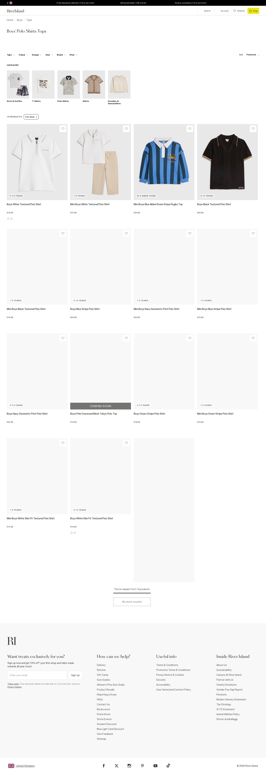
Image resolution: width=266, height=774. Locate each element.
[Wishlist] (63, 128)
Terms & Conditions (167, 665)
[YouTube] (155, 765)
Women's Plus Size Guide (111, 684)
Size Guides (103, 679)
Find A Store (103, 714)
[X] (117, 765)
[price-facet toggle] (73, 55)
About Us (221, 665)
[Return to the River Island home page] (18, 11)
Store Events (104, 719)
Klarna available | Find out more (190, 3)
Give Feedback (105, 734)
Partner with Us (224, 679)
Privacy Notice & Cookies (170, 675)
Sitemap (101, 739)
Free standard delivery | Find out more (75, 3)
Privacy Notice (14, 687)
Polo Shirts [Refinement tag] (31, 117)
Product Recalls (106, 689)
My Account (103, 709)
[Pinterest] (142, 765)
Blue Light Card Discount (110, 729)
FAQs (100, 699)
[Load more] (132, 602)
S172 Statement (225, 709)
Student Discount (107, 724)
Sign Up (75, 675)
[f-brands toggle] (61, 55)
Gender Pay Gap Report (229, 689)
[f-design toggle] (36, 55)
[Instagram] (129, 765)
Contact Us (103, 704)
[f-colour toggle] (23, 55)
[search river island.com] (205, 11)
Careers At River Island (228, 675)
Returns (101, 670)
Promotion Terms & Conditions (173, 670)
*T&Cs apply (13, 684)
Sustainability (224, 670)
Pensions (221, 694)
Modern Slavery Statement (231, 699)
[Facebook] (103, 765)
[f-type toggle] (10, 55)
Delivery (101, 665)
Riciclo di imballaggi (227, 719)
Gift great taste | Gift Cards (133, 3)
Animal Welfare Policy (228, 714)
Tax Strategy (223, 704)
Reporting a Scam (107, 694)
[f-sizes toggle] (49, 55)
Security (161, 679)
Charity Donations (226, 684)
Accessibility (163, 684)
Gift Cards (102, 675)
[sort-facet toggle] (248, 55)
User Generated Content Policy (173, 689)
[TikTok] (168, 765)
